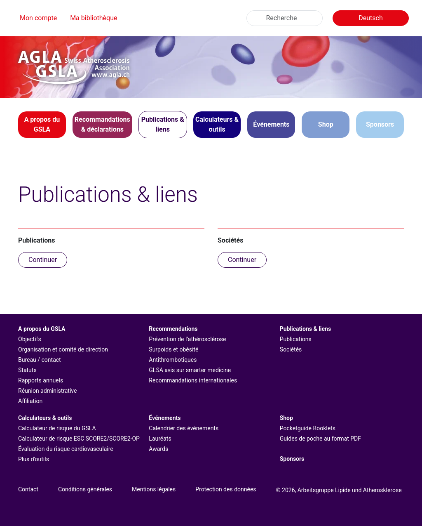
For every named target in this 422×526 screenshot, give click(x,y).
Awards (158, 449)
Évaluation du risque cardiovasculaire (65, 449)
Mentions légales (154, 489)
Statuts (27, 370)
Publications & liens (305, 329)
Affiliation (30, 401)
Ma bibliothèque (93, 18)
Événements (165, 418)
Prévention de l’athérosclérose (187, 339)
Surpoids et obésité (173, 349)
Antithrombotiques (173, 359)
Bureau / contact (39, 359)
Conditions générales (85, 489)
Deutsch (370, 18)
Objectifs (29, 339)
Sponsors (380, 124)
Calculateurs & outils (45, 418)
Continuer (42, 260)
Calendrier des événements (183, 428)
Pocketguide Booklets (307, 428)
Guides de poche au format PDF (320, 438)
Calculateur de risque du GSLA (57, 428)
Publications (296, 339)
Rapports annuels (40, 380)
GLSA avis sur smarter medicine (190, 370)
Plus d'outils (33, 459)
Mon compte (38, 18)
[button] (42, 124)
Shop (325, 124)
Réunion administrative (47, 390)
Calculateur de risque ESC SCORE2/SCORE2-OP (79, 438)
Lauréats (160, 438)
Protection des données (225, 489)
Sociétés (291, 349)
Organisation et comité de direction (63, 349)
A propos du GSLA (42, 329)
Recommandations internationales (193, 380)
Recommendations (173, 329)
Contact (28, 489)
